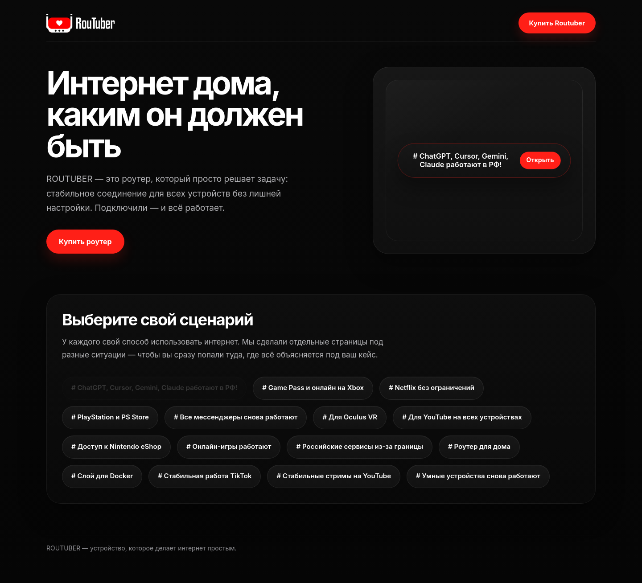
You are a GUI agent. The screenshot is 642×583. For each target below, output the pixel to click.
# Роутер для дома (479, 446)
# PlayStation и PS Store (110, 417)
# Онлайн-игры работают (228, 446)
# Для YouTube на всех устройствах (462, 417)
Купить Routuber (557, 23)
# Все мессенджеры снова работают (235, 417)
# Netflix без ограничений (431, 387)
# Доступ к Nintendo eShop (116, 446)
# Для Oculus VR (349, 417)
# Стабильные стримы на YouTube (333, 476)
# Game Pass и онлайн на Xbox (313, 387)
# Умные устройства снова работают (478, 476)
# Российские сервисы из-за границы (359, 446)
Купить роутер (85, 241)
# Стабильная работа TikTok (204, 476)
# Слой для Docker (102, 476)
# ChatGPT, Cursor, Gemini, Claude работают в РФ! (154, 387)
